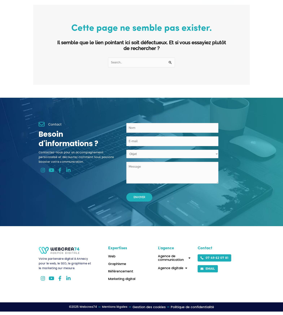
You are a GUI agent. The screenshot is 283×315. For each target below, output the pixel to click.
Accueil (132, 7)
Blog (172, 7)
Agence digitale (172, 271)
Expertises (153, 7)
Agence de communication (174, 261)
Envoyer (139, 200)
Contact (187, 7)
